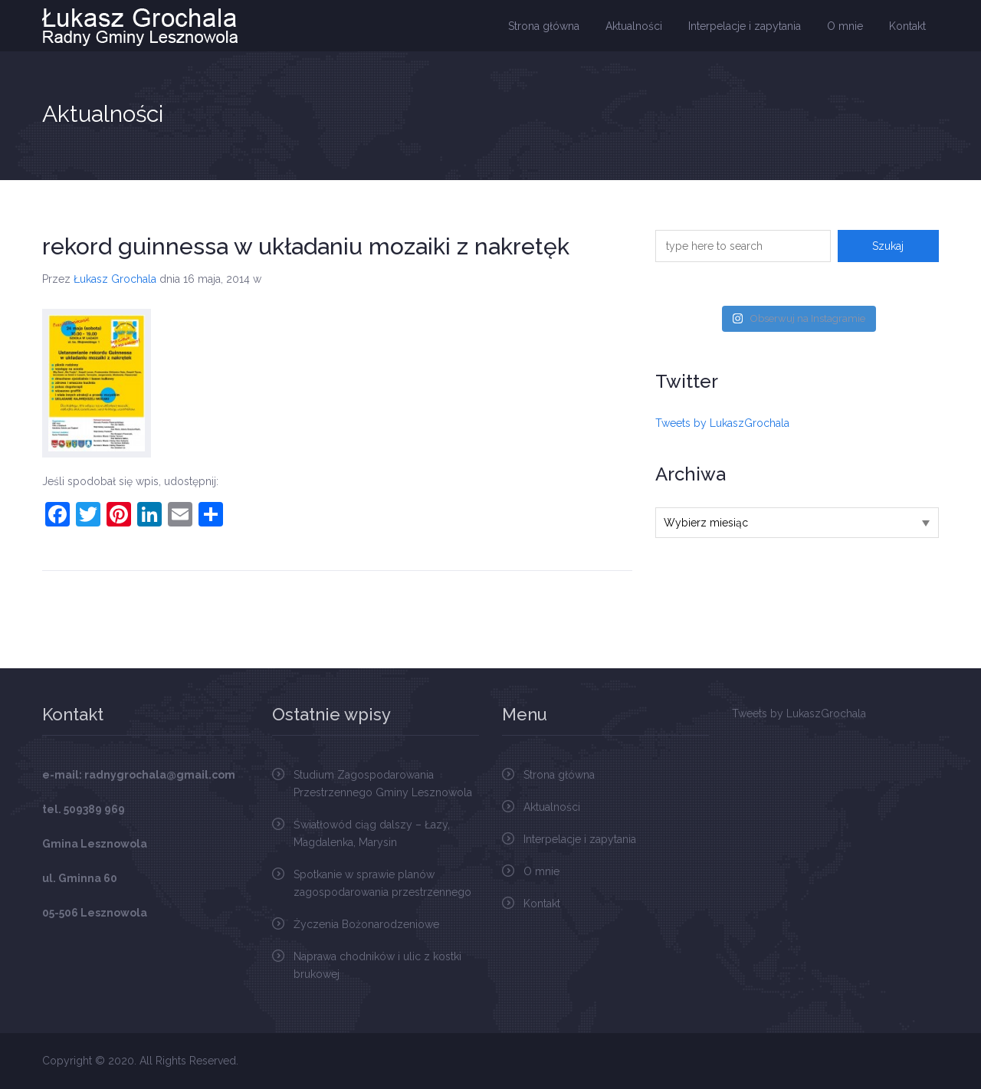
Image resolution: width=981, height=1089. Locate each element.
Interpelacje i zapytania (744, 26)
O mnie (845, 26)
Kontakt (907, 26)
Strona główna (543, 26)
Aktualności (633, 26)
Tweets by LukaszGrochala (722, 423)
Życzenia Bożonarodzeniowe (366, 924)
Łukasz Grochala (115, 279)
